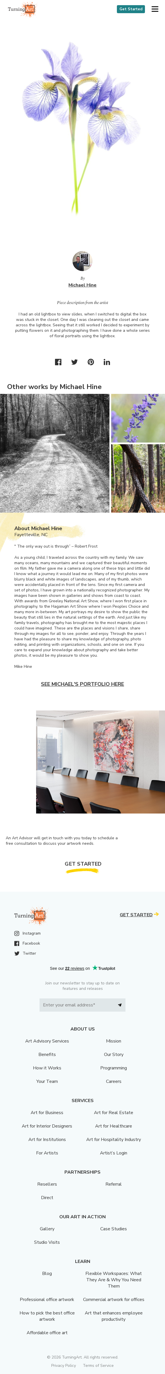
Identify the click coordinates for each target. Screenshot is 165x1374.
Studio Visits (47, 1242)
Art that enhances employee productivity (114, 1316)
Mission (113, 1041)
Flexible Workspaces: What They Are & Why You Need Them (113, 1279)
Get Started (130, 9)
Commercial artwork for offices (113, 1299)
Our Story (113, 1054)
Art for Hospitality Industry (113, 1139)
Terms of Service (98, 1365)
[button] (155, 9)
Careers (113, 1081)
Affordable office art (47, 1333)
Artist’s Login (113, 1153)
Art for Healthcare (113, 1126)
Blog (47, 1273)
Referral (113, 1184)
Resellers (47, 1184)
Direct (47, 1198)
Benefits (47, 1054)
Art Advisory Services (47, 1041)
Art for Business (47, 1113)
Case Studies (113, 1229)
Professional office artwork (47, 1299)
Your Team (47, 1081)
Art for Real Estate (113, 1113)
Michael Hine (82, 285)
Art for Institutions (47, 1139)
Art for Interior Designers (47, 1126)
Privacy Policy (63, 1365)
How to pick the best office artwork (47, 1316)
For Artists (47, 1153)
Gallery (47, 1229)
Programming (113, 1068)
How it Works (47, 1068)
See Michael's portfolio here (82, 684)
